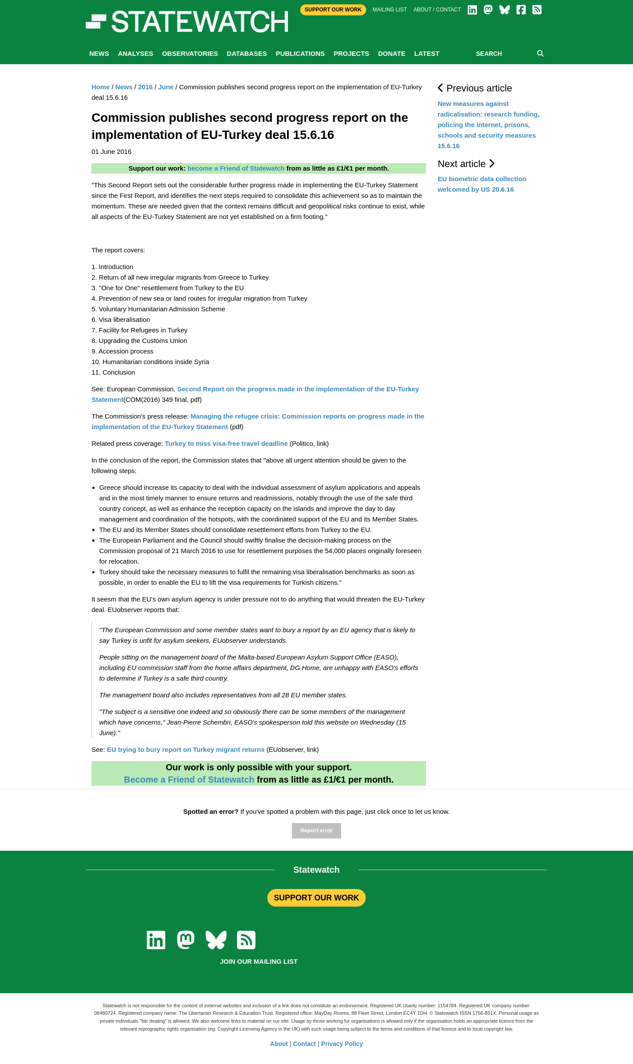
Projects (351, 53)
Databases (247, 53)
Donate (391, 53)
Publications (300, 53)
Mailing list (390, 10)
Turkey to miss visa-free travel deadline (226, 443)
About (279, 1043)
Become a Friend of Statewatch (189, 779)
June (166, 87)
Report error (316, 830)
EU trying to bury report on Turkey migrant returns (186, 749)
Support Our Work (333, 10)
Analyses (135, 53)
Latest (426, 53)
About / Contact (437, 10)
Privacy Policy (342, 1043)
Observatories (190, 53)
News (99, 53)
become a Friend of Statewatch (236, 168)
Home (100, 87)
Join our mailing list (259, 961)
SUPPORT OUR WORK (316, 897)
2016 (145, 87)
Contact (304, 1043)
